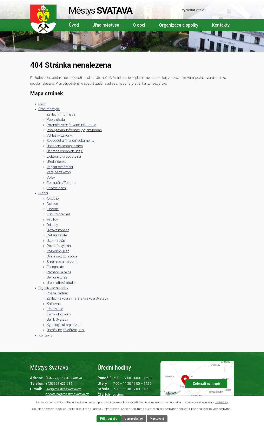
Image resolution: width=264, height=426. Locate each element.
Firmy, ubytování (59, 314)
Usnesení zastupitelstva (65, 146)
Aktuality (53, 198)
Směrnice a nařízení (61, 262)
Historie (53, 209)
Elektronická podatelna (64, 156)
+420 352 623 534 (59, 384)
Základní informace (61, 114)
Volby (51, 177)
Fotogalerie (55, 267)
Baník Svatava (57, 319)
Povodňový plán (59, 246)
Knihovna (54, 304)
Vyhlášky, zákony (59, 135)
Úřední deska (56, 161)
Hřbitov (52, 219)
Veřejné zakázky (59, 172)
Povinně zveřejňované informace (71, 125)
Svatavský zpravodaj (62, 256)
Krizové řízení (56, 188)
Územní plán (56, 240)
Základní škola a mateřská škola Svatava (77, 298)
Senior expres (57, 277)
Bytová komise (58, 230)
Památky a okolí (59, 272)
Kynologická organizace (64, 325)
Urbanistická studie (61, 283)
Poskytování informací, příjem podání (74, 130)
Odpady (52, 225)
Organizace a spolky (178, 25)
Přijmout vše (108, 418)
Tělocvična (55, 309)
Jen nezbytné (134, 418)
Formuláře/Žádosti (61, 183)
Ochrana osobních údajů (65, 151)
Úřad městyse (105, 25)
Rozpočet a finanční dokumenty (70, 140)
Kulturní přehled (58, 214)
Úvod (74, 25)
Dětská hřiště (57, 235)
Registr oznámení (60, 167)
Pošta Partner (57, 293)
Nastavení (157, 418)
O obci (139, 25)
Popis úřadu (56, 119)
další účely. (221, 402)
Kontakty (221, 25)
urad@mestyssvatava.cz (63, 389)
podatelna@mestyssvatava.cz (67, 394)
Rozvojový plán (58, 251)
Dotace (52, 204)
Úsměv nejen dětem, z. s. (66, 330)
